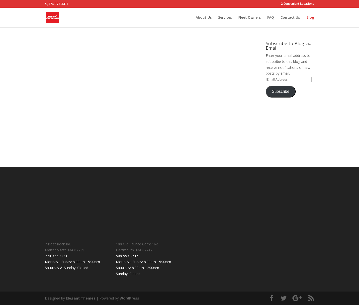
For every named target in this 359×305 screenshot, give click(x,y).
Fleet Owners (249, 18)
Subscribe (280, 91)
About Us (204, 18)
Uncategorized (116, 68)
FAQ (270, 18)
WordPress (129, 298)
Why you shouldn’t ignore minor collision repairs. (84, 58)
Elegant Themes (80, 298)
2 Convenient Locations (297, 4)
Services (225, 18)
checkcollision (66, 68)
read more (58, 116)
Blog (310, 18)
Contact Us (290, 18)
